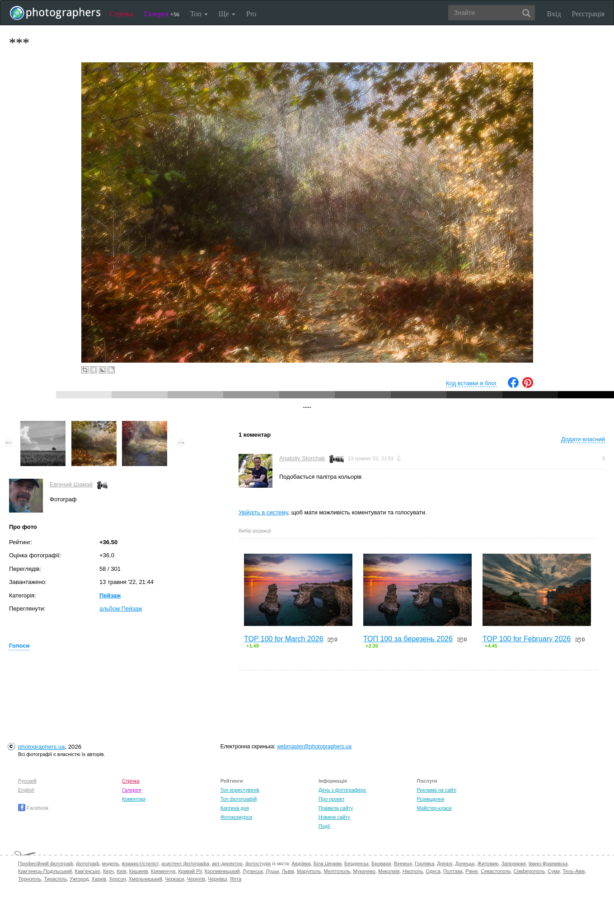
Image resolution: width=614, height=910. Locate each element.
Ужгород (79, 879)
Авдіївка (301, 863)
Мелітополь (336, 871)
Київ (121, 871)
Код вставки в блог (471, 383)
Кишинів (138, 871)
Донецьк (464, 863)
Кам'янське (87, 871)
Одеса (433, 871)
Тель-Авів (573, 871)
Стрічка (121, 14)
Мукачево (364, 871)
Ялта (235, 879)
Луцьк (272, 871)
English (26, 790)
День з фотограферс (342, 790)
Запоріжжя (514, 863)
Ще (227, 14)
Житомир (487, 863)
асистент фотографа (185, 863)
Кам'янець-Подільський (45, 871)
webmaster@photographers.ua (314, 746)
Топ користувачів (239, 790)
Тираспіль (55, 879)
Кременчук (163, 871)
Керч (108, 871)
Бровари (381, 863)
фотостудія (258, 863)
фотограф (87, 863)
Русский (27, 781)
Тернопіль (29, 879)
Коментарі (133, 799)
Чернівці (217, 879)
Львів (288, 871)
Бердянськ (356, 863)
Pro (251, 14)
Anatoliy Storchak (302, 458)
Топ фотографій (238, 799)
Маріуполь (309, 871)
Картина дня (234, 808)
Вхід (554, 14)
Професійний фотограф (45, 863)
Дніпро (444, 863)
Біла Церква (328, 863)
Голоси (19, 645)
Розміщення (430, 799)
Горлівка (424, 863)
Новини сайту (334, 817)
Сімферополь (529, 871)
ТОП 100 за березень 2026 (408, 639)
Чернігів (196, 879)
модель (110, 863)
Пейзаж (110, 595)
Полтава (453, 871)
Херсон (117, 879)
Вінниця (403, 863)
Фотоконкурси (236, 817)
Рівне (471, 871)
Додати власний (583, 439)
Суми (554, 871)
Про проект (331, 799)
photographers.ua (41, 746)
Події (324, 826)
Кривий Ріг (190, 871)
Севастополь (496, 871)
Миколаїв (389, 871)
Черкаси (174, 879)
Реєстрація (588, 14)
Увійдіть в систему (263, 512)
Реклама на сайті (436, 790)
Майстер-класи (434, 808)
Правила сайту (336, 808)
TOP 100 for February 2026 (527, 639)
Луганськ (253, 871)
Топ (199, 14)
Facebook (33, 808)
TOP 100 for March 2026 (283, 639)
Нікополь (413, 871)
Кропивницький (222, 871)
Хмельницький (145, 879)
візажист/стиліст (140, 863)
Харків (98, 879)
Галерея (161, 14)
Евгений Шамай (71, 484)
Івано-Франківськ (548, 863)
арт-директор (227, 863)
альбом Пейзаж (120, 608)
